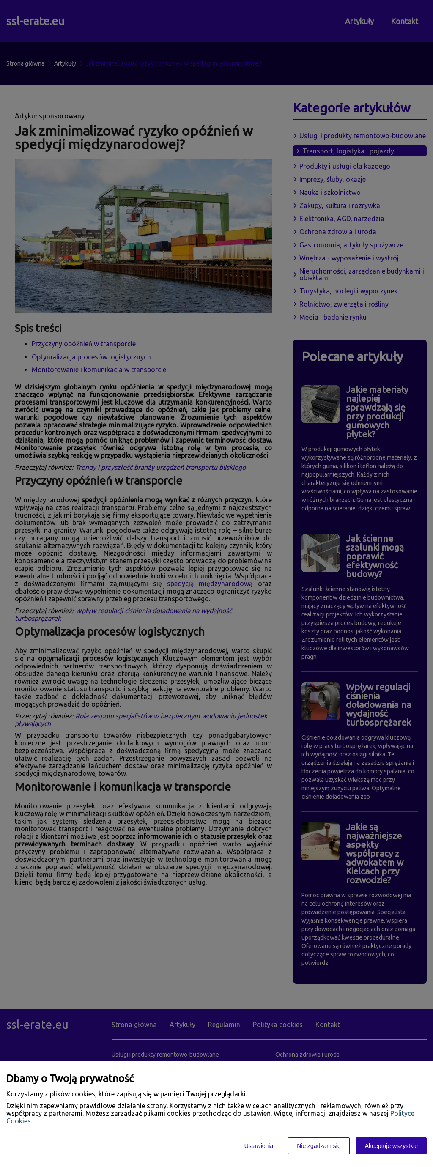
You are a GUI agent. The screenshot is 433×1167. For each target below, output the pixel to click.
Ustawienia (258, 1145)
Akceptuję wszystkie (391, 1145)
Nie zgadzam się (319, 1145)
